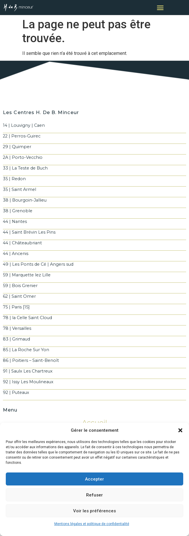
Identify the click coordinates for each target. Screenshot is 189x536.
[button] (180, 430)
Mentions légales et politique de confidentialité (91, 524)
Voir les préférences (94, 510)
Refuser (94, 495)
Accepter (94, 479)
